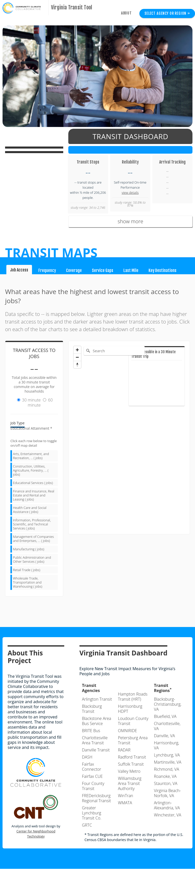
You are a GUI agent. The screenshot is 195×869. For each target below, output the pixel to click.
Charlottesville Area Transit (95, 740)
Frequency (47, 270)
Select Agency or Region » (167, 13)
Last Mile (130, 270)
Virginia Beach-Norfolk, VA (167, 793)
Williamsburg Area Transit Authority (129, 784)
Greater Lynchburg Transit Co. (91, 813)
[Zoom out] (77, 357)
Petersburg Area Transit (133, 740)
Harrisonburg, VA (166, 745)
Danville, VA (164, 736)
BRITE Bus (91, 731)
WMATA (125, 803)
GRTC (87, 825)
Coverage (74, 270)
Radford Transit (132, 757)
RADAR (124, 750)
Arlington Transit (97, 699)
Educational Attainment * (31, 428)
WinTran (125, 796)
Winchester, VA (167, 815)
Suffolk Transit (131, 764)
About (126, 13)
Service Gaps (102, 270)
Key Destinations (162, 270)
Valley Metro (129, 771)
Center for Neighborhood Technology (36, 834)
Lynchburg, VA (167, 755)
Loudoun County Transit (133, 721)
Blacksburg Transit (92, 709)
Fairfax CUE (92, 776)
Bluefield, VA (165, 716)
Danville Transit (96, 750)
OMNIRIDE (127, 731)
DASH (87, 757)
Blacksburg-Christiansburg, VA (167, 704)
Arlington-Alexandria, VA (167, 805)
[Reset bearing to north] (77, 364)
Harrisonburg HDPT (130, 709)
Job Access (19, 269)
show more (130, 221)
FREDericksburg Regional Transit (96, 798)
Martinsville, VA (167, 762)
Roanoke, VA (165, 776)
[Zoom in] (77, 349)
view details (130, 192)
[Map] (129, 438)
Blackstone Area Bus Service (96, 721)
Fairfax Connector (91, 767)
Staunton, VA (165, 783)
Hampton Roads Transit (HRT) (132, 696)
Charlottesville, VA (167, 726)
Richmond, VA (166, 769)
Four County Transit (93, 786)
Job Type (17, 423)
